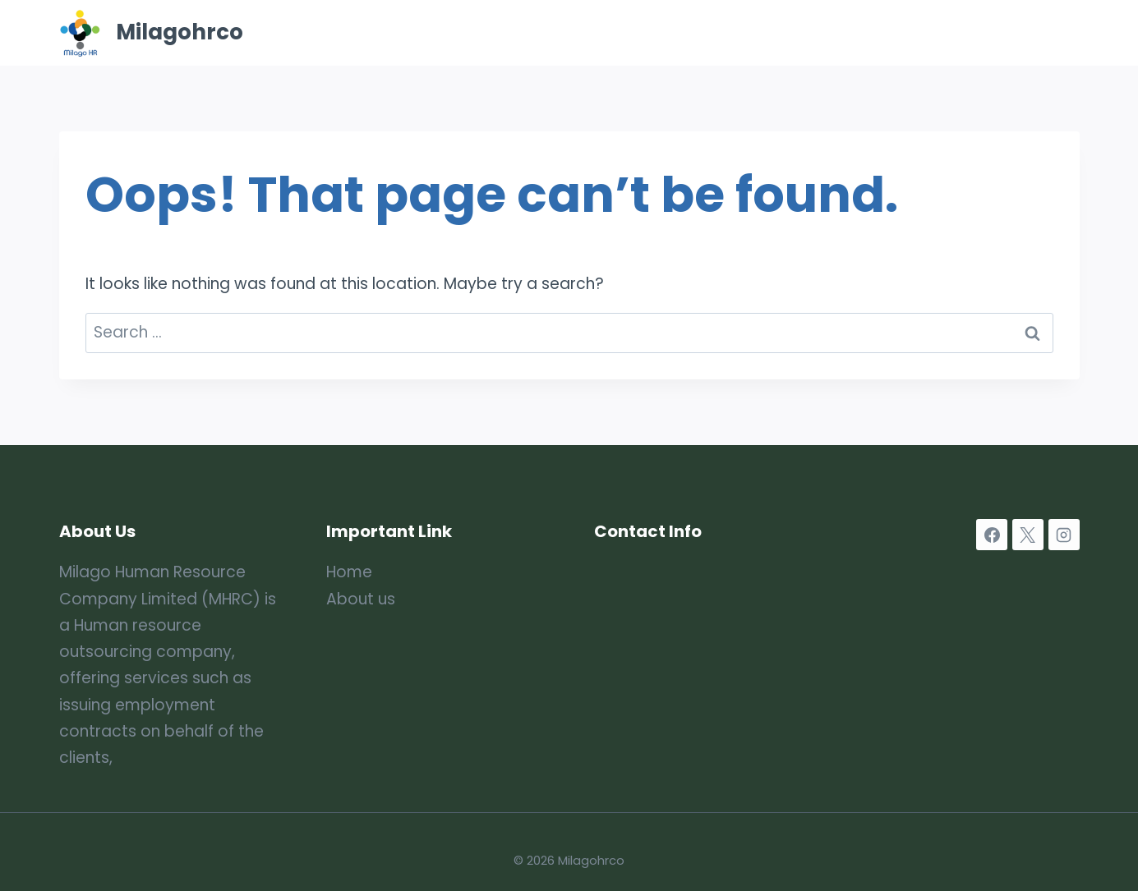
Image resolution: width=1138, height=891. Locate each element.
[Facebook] (991, 534)
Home (569, 32)
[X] (1028, 534)
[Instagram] (1064, 534)
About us (360, 599)
